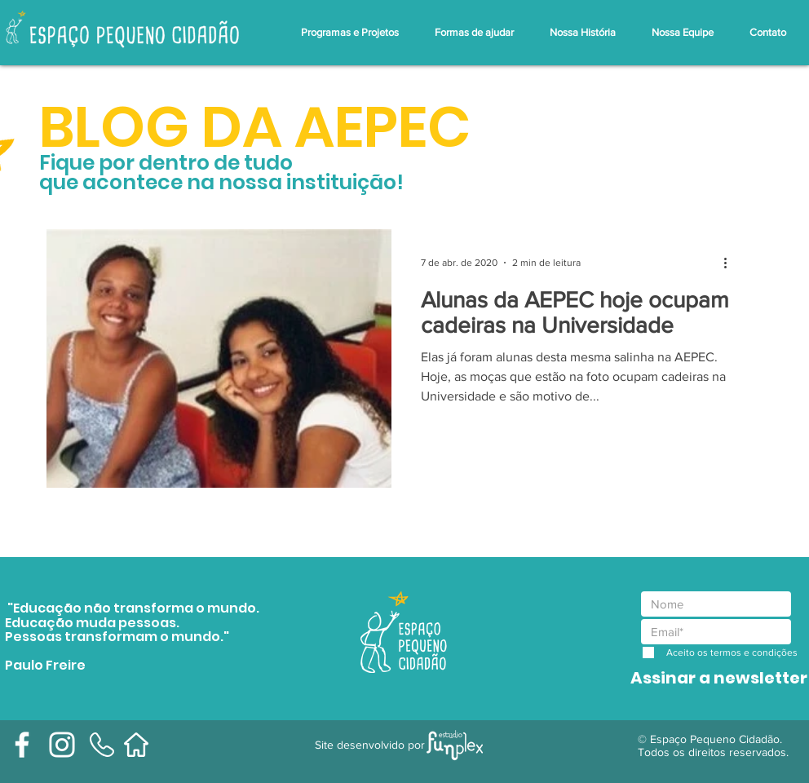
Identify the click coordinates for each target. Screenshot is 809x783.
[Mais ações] (730, 262)
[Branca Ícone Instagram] (62, 745)
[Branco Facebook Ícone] (22, 745)
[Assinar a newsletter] (718, 677)
